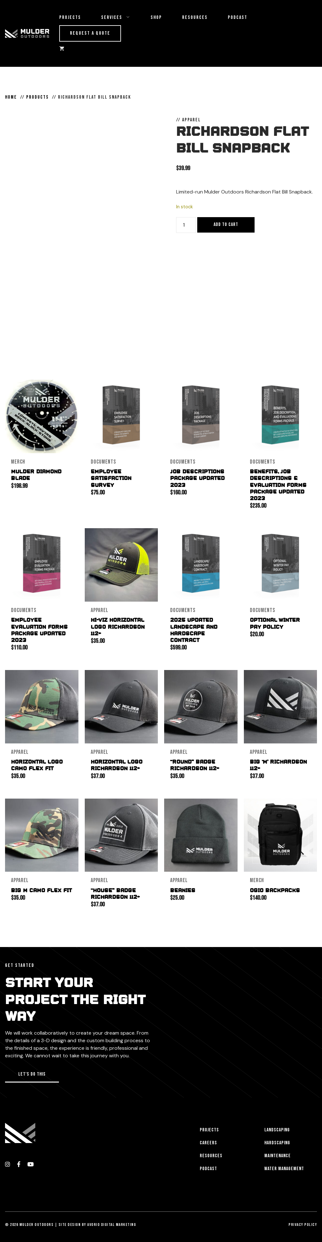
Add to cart (226, 225)
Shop (156, 17)
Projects (70, 17)
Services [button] (121, 17)
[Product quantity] (186, 225)
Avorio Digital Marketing (111, 1222)
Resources (195, 17)
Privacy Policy (303, 1222)
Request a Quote (90, 33)
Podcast (237, 17)
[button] (32, 1072)
